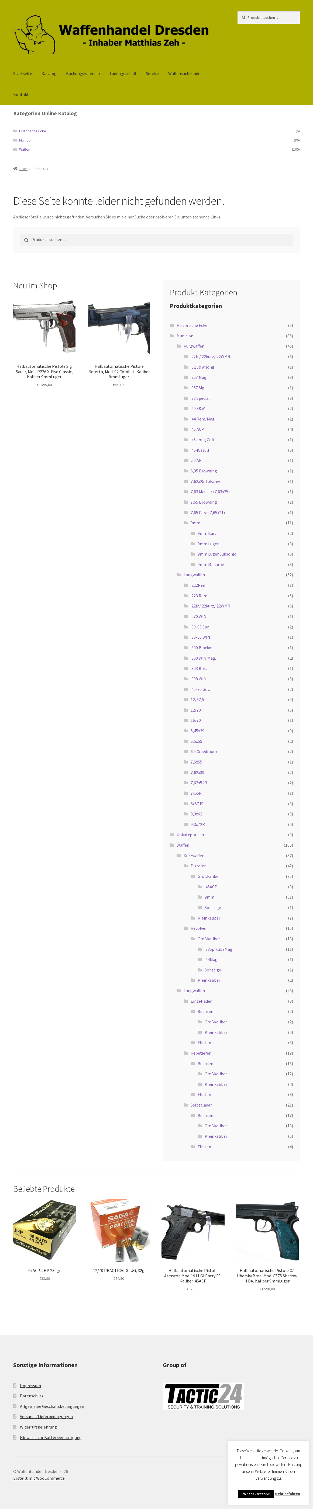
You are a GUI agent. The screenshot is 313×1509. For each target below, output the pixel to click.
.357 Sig (197, 387)
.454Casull (200, 450)
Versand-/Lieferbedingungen (46, 1416)
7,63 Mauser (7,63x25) (210, 491)
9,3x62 (196, 814)
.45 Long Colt (203, 439)
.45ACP (211, 886)
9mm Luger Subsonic (217, 554)
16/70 (196, 720)
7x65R (196, 793)
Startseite (22, 73)
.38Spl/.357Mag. (219, 949)
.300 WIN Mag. (203, 658)
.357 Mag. (199, 377)
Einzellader (201, 1001)
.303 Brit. (199, 668)
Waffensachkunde (184, 73)
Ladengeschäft (123, 73)
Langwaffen (194, 574)
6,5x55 (196, 741)
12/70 (196, 710)
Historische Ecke (32, 131)
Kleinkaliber (209, 918)
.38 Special (200, 398)
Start (23, 168)
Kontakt (21, 94)
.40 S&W (198, 408)
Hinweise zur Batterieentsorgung (51, 1437)
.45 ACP (197, 429)
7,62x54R (199, 782)
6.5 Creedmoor (204, 751)
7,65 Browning (204, 502)
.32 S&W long (202, 367)
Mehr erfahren (287, 1493)
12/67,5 (197, 699)
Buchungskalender (83, 73)
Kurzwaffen (194, 346)
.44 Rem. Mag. (203, 419)
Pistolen (199, 865)
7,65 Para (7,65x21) (208, 512)
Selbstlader (201, 1105)
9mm (195, 522)
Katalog (49, 73)
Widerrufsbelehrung (38, 1427)
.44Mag (211, 959)
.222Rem (199, 585)
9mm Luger (208, 543)
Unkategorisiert (191, 834)
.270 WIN (199, 616)
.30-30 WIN (200, 637)
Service (152, 73)
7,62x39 (197, 772)
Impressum (30, 1385)
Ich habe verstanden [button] (256, 1494)
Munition (26, 140)
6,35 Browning (204, 470)
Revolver (199, 928)
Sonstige (213, 907)
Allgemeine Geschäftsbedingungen (52, 1406)
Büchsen (205, 1011)
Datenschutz (32, 1395)
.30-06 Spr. (200, 627)
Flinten (204, 1042)
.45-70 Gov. (200, 689)
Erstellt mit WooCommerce (39, 1478)
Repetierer (201, 1053)
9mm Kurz (207, 533)
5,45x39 (197, 730)
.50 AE (196, 460)
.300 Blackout (203, 647)
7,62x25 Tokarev (205, 481)
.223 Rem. (199, 595)
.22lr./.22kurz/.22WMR (210, 356)
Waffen (24, 149)
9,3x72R (198, 824)
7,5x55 (196, 762)
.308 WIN (199, 678)
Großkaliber (209, 876)
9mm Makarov (211, 564)
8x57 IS (197, 803)
